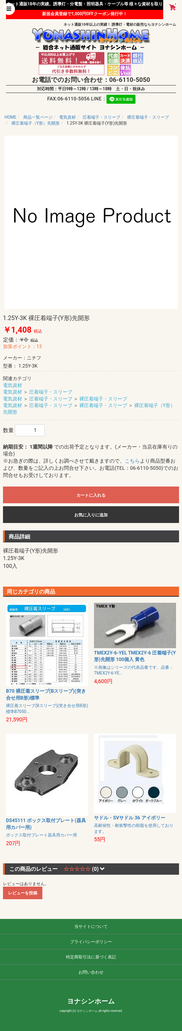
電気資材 (12, 385)
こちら (132, 461)
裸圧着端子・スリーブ (103, 399)
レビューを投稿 (22, 893)
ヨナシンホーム (91, 1001)
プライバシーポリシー (91, 941)
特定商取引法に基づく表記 (91, 956)
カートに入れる (91, 495)
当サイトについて (91, 926)
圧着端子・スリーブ (50, 392)
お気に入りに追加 (91, 515)
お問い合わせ (91, 972)
